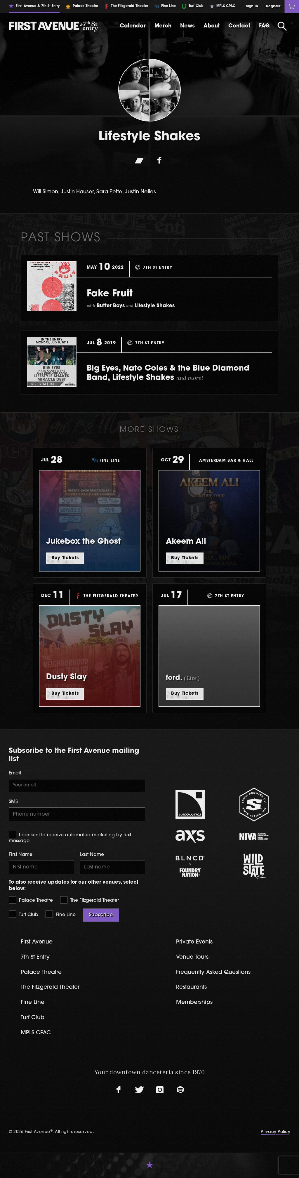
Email (15, 773)
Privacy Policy (275, 1132)
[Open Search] (282, 26)
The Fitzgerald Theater (89, 900)
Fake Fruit (110, 294)
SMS (13, 802)
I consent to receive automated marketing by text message (70, 837)
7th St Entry (35, 957)
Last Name (92, 854)
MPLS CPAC (36, 1033)
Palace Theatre (31, 900)
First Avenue (37, 942)
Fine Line (61, 914)
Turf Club (23, 914)
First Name (20, 854)
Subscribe (101, 915)
